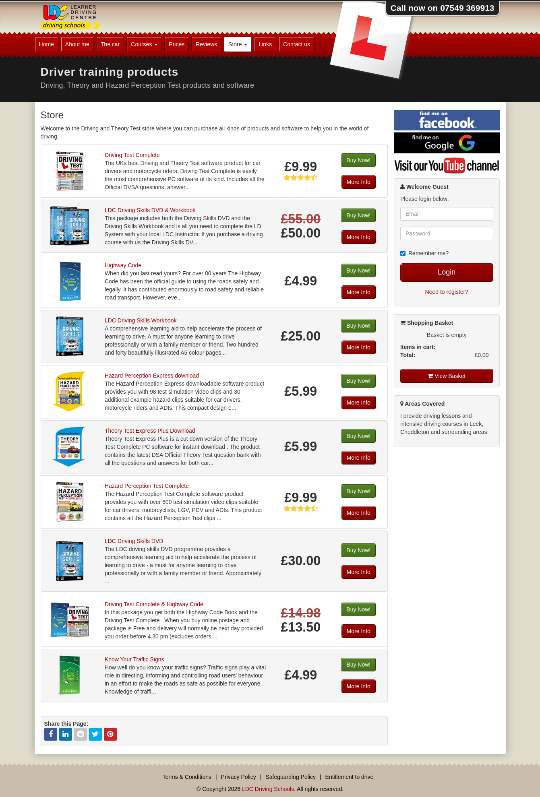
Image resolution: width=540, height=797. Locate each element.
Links (265, 44)
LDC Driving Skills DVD (134, 541)
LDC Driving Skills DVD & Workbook (150, 210)
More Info (358, 182)
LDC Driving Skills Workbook (141, 320)
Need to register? (446, 292)
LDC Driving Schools (268, 789)
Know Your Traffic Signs (134, 659)
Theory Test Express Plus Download (150, 430)
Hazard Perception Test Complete (147, 486)
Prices (176, 44)
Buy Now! (358, 160)
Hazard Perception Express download (152, 375)
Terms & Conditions (187, 777)
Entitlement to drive (349, 777)
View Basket (447, 376)
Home (46, 44)
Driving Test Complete (132, 155)
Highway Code (123, 265)
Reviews (206, 44)
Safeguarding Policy (290, 777)
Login (446, 272)
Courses (144, 44)
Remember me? (424, 253)
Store (237, 44)
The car (110, 44)
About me (77, 44)
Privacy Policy (238, 777)
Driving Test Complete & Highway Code (154, 604)
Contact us (296, 44)
